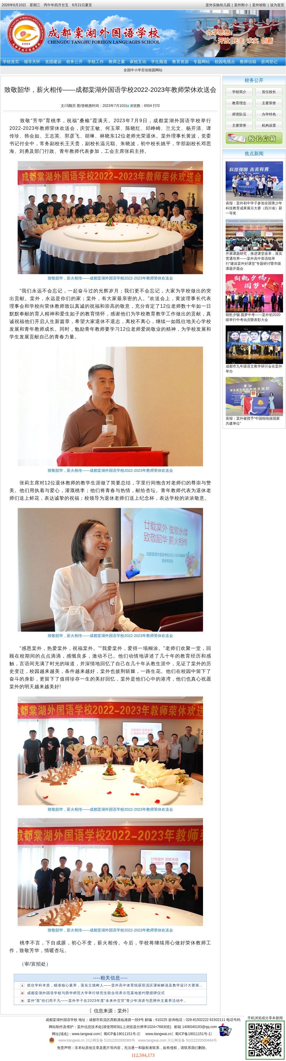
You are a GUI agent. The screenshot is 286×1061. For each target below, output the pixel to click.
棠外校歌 (259, 5)
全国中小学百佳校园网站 (143, 70)
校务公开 (74, 61)
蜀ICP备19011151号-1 (192, 1034)
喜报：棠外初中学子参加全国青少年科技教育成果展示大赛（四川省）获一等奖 (254, 208)
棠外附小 (241, 5)
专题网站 (201, 61)
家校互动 (138, 61)
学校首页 (11, 61)
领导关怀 (32, 61)
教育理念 (239, 103)
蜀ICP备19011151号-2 (121, 1034)
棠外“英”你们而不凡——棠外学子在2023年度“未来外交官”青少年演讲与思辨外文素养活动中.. (106, 1001)
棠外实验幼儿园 (218, 5)
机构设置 (269, 125)
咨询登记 (269, 61)
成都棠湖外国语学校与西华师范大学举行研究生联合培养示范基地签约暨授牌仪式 (96, 993)
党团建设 (53, 61)
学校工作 (95, 61)
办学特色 (269, 114)
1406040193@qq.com (199, 1027)
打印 (156, 106)
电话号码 (233, 1020)
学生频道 (159, 61)
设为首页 (277, 5)
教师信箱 (248, 61)
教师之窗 (117, 61)
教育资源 (180, 61)
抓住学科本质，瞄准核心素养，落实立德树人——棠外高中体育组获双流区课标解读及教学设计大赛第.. (114, 985)
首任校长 (269, 92)
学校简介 (239, 92)
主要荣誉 (269, 103)
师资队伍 (239, 114)
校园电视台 (224, 61)
